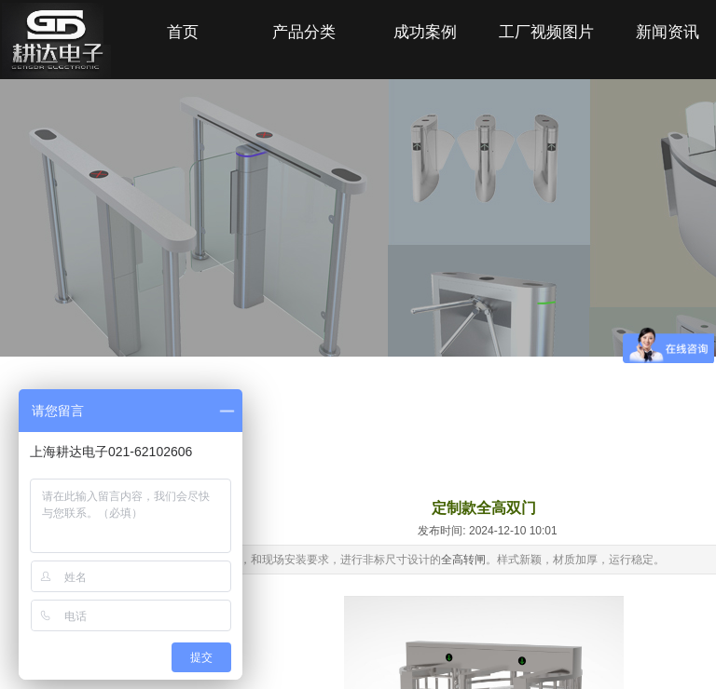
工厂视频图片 (546, 32)
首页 (183, 32)
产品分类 (304, 32)
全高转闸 (463, 559)
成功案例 (425, 32)
